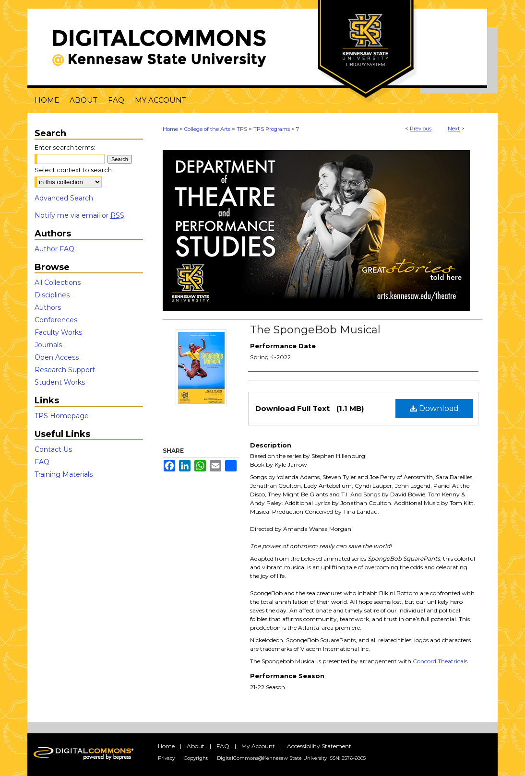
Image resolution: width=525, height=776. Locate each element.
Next (454, 128)
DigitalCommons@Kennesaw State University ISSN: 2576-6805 (291, 758)
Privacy (166, 758)
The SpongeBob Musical (315, 329)
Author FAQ (54, 249)
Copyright (196, 758)
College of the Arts (207, 129)
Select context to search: (74, 170)
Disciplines (52, 295)
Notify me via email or (79, 215)
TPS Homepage (62, 416)
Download (434, 408)
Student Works (60, 382)
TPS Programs (271, 129)
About (195, 746)
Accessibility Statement (319, 746)
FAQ (42, 462)
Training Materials (64, 474)
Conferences (56, 320)
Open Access (57, 357)
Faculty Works (58, 332)
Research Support (65, 369)
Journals (48, 345)
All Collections (58, 282)
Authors (48, 307)
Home (170, 129)
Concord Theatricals (440, 661)
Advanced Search (64, 198)
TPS (242, 129)
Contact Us (53, 449)
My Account (258, 746)
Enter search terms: (65, 147)
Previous (420, 128)
